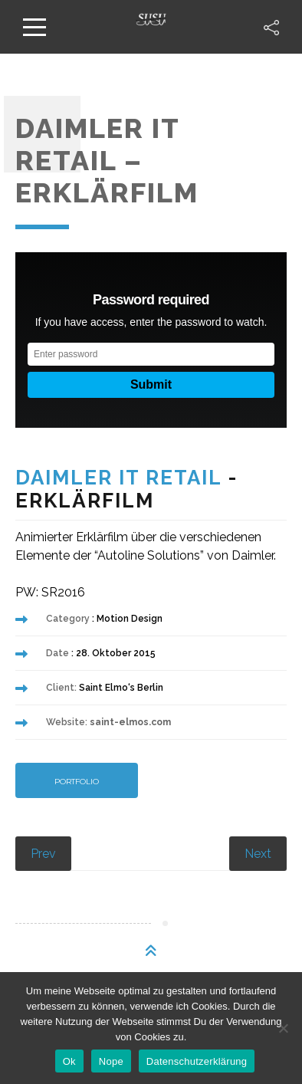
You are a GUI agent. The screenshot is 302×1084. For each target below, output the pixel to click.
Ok (69, 1061)
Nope (111, 1061)
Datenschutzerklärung (196, 1061)
